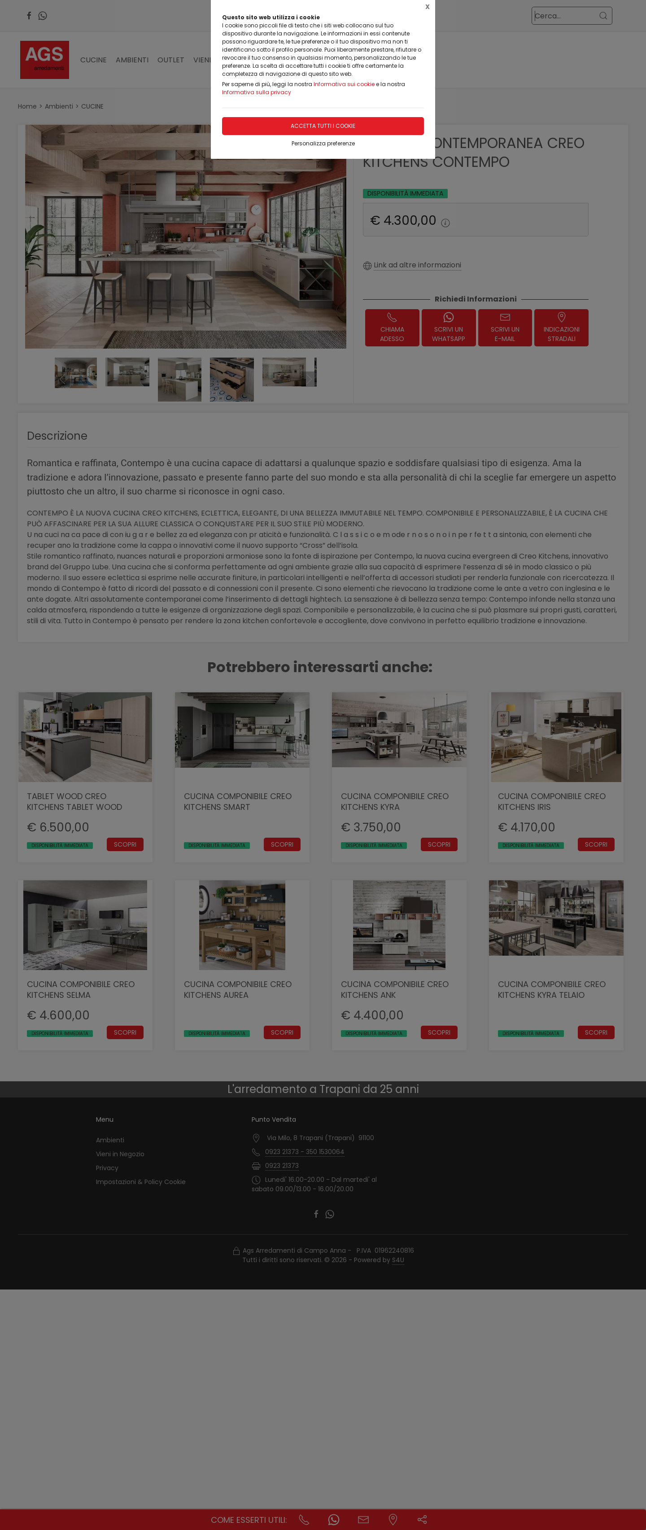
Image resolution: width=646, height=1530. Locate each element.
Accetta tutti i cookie (323, 126)
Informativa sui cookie (344, 84)
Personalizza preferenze (323, 143)
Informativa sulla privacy (256, 92)
